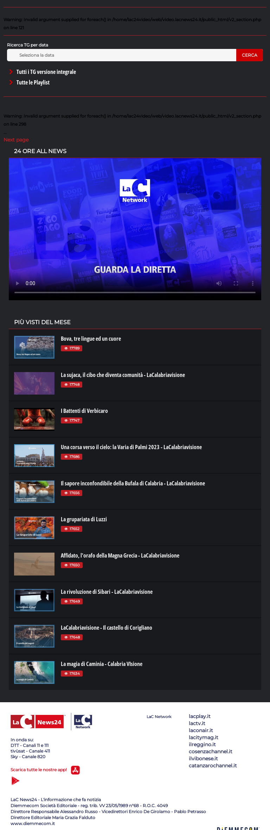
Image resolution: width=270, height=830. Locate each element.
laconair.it (201, 730)
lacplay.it (200, 716)
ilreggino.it (202, 744)
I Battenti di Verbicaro (84, 411)
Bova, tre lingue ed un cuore (91, 338)
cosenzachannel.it (210, 751)
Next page (16, 140)
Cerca (249, 55)
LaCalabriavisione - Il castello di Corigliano (106, 627)
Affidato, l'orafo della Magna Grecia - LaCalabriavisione (120, 555)
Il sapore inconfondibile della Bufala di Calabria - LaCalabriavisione (133, 483)
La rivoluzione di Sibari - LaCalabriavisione (107, 592)
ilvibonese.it (203, 758)
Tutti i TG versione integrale (42, 72)
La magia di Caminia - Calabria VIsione (101, 664)
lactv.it (197, 723)
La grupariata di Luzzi (84, 519)
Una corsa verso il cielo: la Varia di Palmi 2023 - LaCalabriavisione (131, 447)
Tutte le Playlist (29, 82)
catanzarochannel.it (213, 765)
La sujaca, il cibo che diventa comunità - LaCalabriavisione (123, 375)
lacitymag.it (203, 737)
